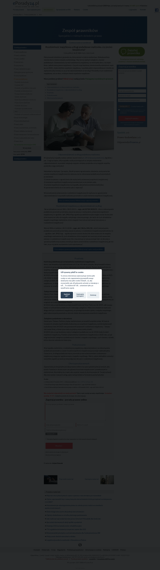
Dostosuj (93, 295)
